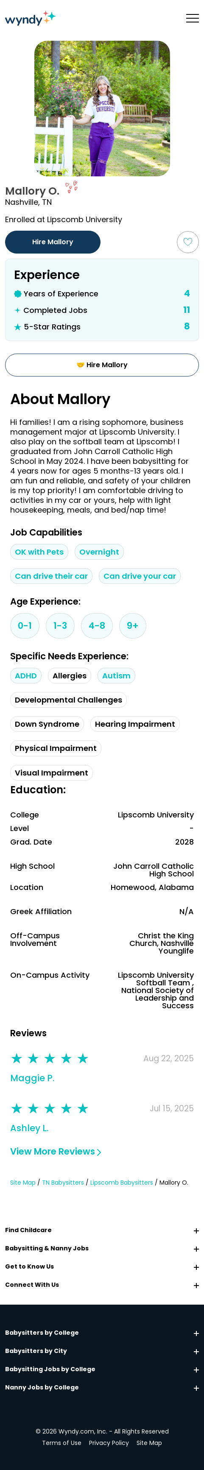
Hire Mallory (52, 242)
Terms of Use (61, 1443)
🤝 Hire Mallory (102, 365)
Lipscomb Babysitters (121, 1183)
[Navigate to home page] (30, 18)
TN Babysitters (63, 1183)
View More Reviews (55, 1151)
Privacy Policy (109, 1443)
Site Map (23, 1183)
